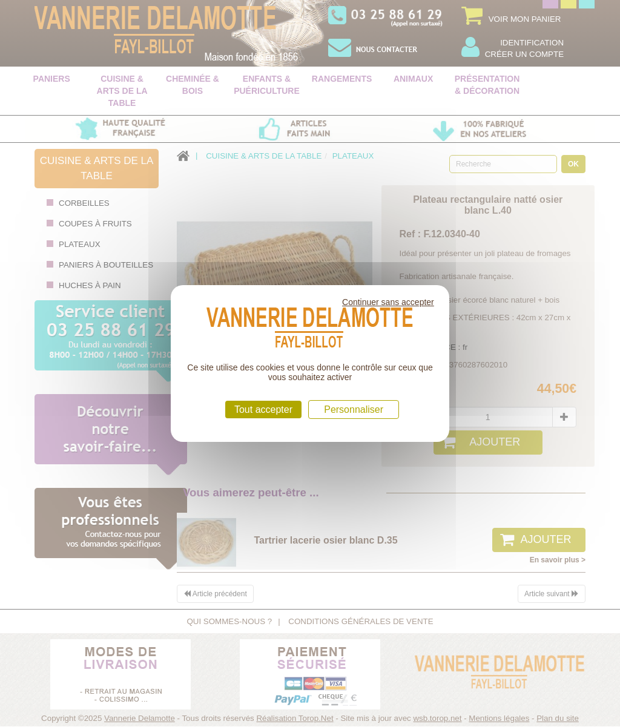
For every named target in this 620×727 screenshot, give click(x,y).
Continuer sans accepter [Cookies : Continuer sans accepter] (388, 302)
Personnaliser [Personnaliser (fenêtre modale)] (353, 409)
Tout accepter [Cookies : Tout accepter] (263, 409)
